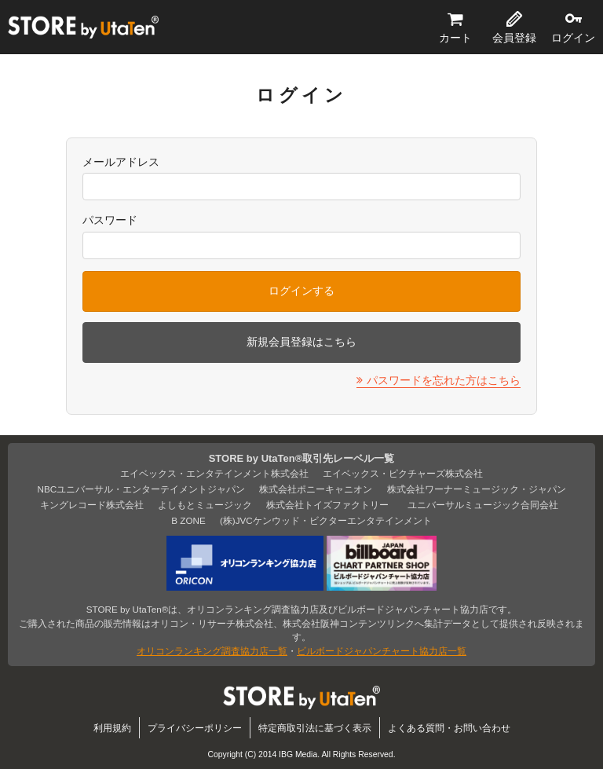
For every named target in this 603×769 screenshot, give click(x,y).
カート (455, 37)
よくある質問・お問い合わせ (449, 728)
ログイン (573, 37)
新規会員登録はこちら (301, 341)
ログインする (301, 290)
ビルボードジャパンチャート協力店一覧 (381, 651)
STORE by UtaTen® (83, 27)
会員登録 (514, 37)
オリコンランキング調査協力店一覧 (212, 651)
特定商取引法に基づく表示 (314, 728)
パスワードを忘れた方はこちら (444, 380)
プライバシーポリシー (195, 728)
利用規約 (112, 728)
